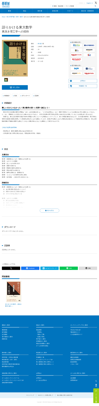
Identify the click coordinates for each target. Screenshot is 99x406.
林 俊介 (40, 43)
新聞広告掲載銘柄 (75, 359)
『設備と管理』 (41, 336)
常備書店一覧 (83, 86)
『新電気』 (39, 332)
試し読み (16, 87)
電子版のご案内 (41, 339)
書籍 (9, 11)
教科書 (40, 11)
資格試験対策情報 (7, 382)
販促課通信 (73, 362)
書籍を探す (96, 384)
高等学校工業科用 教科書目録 (11, 364)
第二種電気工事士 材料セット (45, 362)
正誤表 (37, 95)
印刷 (88, 268)
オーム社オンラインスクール (10, 378)
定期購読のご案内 (41, 341)
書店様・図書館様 (87, 11)
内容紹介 (7, 95)
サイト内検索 (70, 6)
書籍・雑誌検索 (58, 6)
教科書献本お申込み (8, 366)
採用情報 (73, 380)
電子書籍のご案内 (7, 336)
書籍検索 (4, 330)
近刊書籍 (4, 334)
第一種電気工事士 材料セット (45, 364)
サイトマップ (30, 395)
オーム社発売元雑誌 (42, 346)
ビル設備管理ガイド (76, 334)
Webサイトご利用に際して (45, 395)
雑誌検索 (39, 330)
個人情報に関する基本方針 (65, 395)
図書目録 (4, 339)
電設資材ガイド (75, 332)
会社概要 (73, 378)
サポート (70, 11)
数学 (21, 17)
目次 (15, 95)
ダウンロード (26, 95)
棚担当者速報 (74, 357)
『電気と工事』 (41, 334)
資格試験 (55, 11)
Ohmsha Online (74, 330)
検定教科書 (5, 362)
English (89, 3)
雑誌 (24, 11)
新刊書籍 (4, 332)
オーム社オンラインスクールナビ (12, 380)
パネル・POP (74, 364)
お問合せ (82, 81)
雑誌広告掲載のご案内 (43, 343)
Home (3, 17)
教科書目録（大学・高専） (10, 359)
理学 (17, 17)
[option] (6, 80)
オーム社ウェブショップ (43, 359)
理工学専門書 (11, 17)
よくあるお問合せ (96, 397)
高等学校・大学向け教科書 (10, 357)
